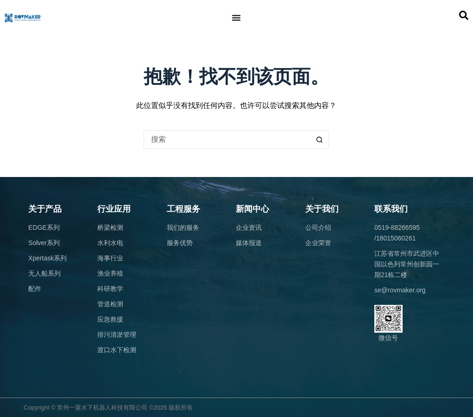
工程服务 (183, 209)
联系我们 (391, 209)
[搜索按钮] (319, 139)
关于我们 (322, 209)
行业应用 (114, 209)
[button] (463, 15)
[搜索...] (227, 139)
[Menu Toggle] (236, 17)
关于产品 (45, 209)
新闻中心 (252, 209)
